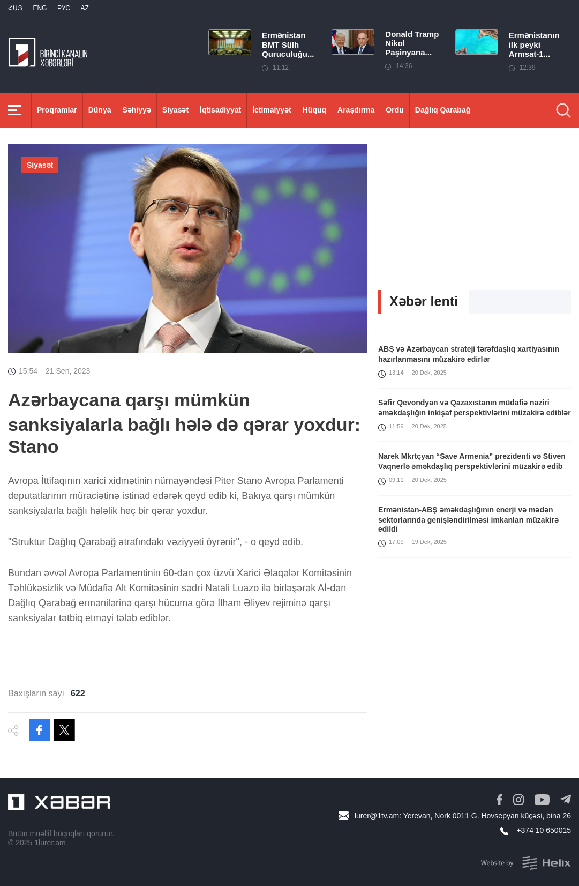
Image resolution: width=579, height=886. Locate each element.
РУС (63, 8)
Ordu (394, 110)
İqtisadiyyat (220, 110)
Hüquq (314, 110)
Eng (40, 8)
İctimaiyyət (271, 110)
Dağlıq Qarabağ (442, 110)
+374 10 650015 (543, 830)
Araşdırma (355, 110)
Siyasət (175, 110)
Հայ (15, 8)
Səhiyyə (137, 110)
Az (84, 8)
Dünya (99, 110)
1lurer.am (49, 842)
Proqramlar (57, 110)
